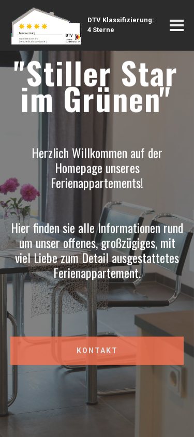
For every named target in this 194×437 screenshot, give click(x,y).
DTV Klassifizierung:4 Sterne (120, 25)
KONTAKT (97, 353)
